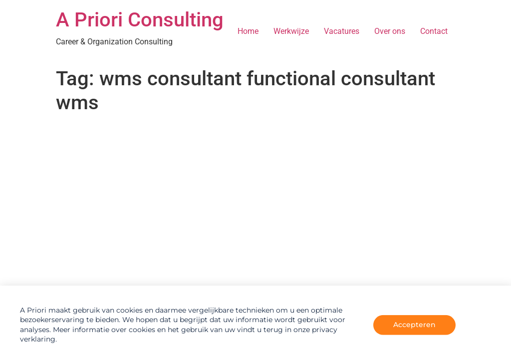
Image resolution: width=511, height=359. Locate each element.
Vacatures (341, 31)
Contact (434, 31)
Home (248, 31)
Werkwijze (291, 31)
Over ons (389, 31)
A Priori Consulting (140, 19)
